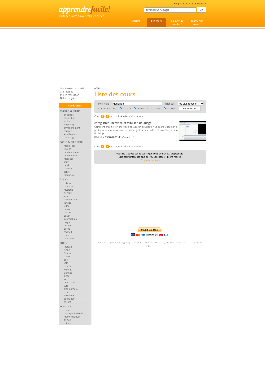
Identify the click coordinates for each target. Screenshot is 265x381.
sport (63, 243)
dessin (67, 212)
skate (66, 276)
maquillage (70, 145)
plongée (68, 272)
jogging (68, 269)
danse (67, 209)
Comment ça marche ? (176, 22)
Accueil (136, 21)
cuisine (67, 183)
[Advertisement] (132, 59)
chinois (67, 323)
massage (68, 158)
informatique (70, 219)
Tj (134, 137)
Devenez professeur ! (176, 242)
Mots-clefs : (104, 103)
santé (67, 171)
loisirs (64, 179)
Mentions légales (120, 242)
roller (66, 292)
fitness (67, 253)
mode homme (71, 152)
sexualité (68, 168)
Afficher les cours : (108, 108)
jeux (66, 196)
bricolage (69, 114)
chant (67, 235)
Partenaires (152, 242)
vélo (66, 263)
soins (66, 162)
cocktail (68, 232)
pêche (67, 228)
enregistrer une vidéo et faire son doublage (122, 123)
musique (68, 189)
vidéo (66, 206)
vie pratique (70, 124)
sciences (65, 306)
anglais (67, 320)
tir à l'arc (68, 266)
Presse (197, 242)
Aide (137, 242)
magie (67, 222)
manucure (69, 175)
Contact (101, 242)
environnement (72, 127)
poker (67, 215)
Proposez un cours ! (196, 22)
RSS (149, 245)
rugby (67, 256)
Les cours (156, 21)
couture (68, 131)
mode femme (71, 155)
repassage (69, 137)
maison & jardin (70, 111)
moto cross (70, 282)
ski (65, 279)
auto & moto (70, 134)
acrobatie (69, 295)
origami (68, 193)
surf (66, 285)
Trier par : (170, 103)
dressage (69, 238)
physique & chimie (73, 313)
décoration (69, 118)
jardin (67, 121)
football (68, 246)
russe (67, 310)
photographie (71, 199)
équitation (69, 298)
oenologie (69, 186)
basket (67, 302)
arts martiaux (71, 289)
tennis (67, 250)
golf (66, 259)
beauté (67, 149)
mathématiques (72, 316)
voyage (67, 202)
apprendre (84, 9)
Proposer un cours (150, 160)
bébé (66, 165)
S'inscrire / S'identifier (194, 3)
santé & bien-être (71, 142)
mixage (68, 225)
